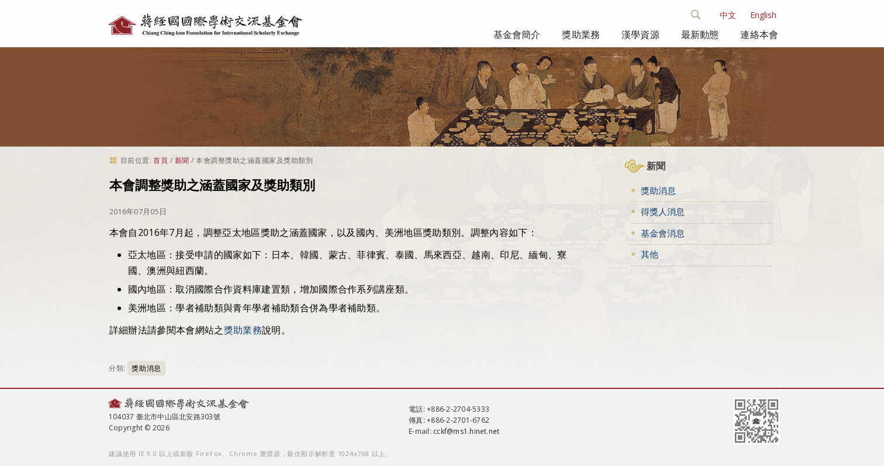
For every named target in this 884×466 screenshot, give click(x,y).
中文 (728, 14)
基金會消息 (663, 233)
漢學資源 (640, 34)
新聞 (182, 160)
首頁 (160, 160)
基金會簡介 (517, 34)
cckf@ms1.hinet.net (466, 431)
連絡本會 (759, 34)
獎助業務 (581, 34)
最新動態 (700, 34)
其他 (649, 254)
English (763, 14)
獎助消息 (146, 368)
